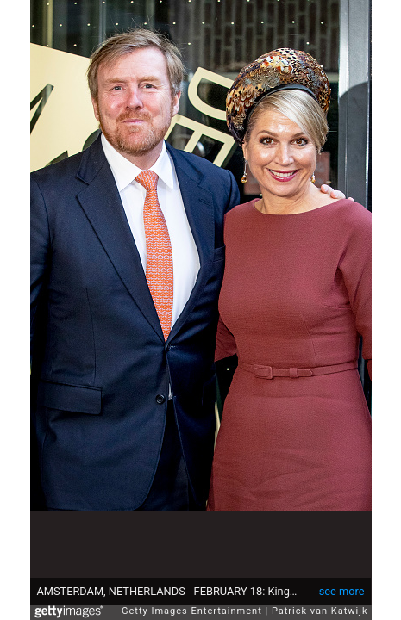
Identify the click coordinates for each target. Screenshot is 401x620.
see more (342, 582)
